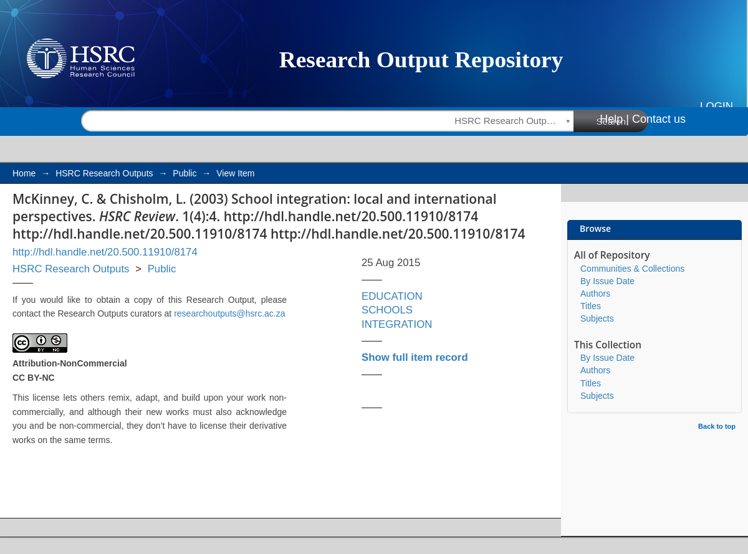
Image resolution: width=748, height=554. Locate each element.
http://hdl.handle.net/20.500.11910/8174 (105, 252)
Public (184, 173)
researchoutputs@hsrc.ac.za (229, 313)
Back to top (717, 426)
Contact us (659, 119)
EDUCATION (392, 296)
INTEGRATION (397, 324)
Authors (595, 293)
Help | (614, 119)
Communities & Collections (632, 269)
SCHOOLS (387, 310)
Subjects (597, 318)
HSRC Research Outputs (104, 173)
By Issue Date (607, 281)
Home (24, 173)
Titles (590, 306)
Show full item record (415, 357)
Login (716, 106)
